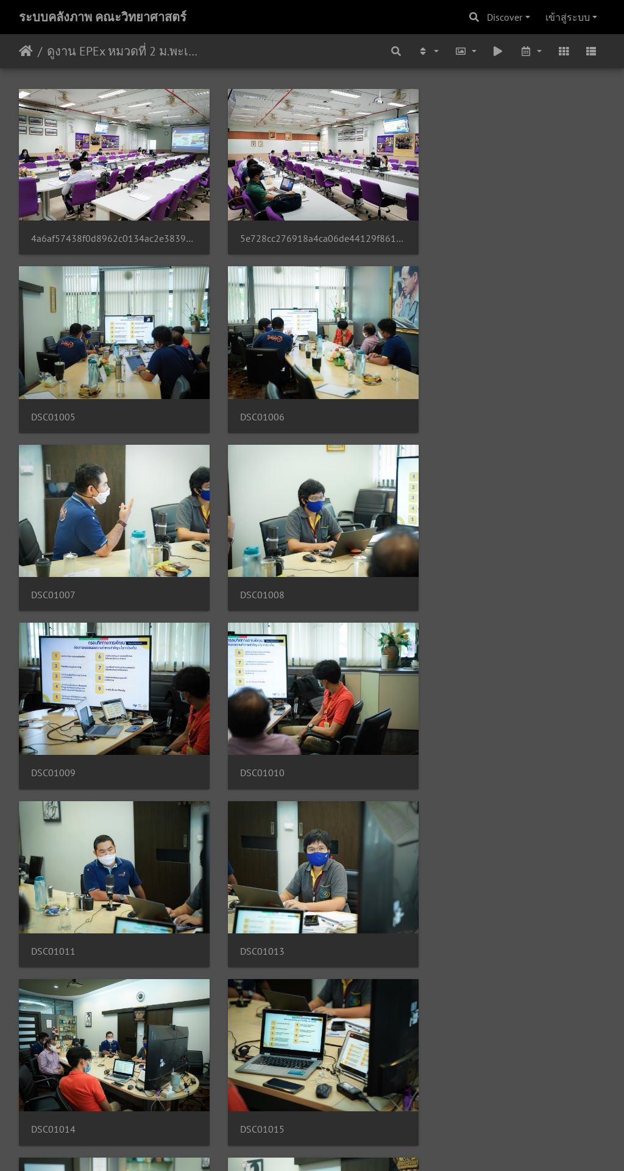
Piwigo (335, 1145)
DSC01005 (456, 234)
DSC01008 (456, 406)
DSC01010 (255, 580)
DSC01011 (456, 580)
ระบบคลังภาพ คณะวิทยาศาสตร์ (102, 17)
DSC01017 (255, 925)
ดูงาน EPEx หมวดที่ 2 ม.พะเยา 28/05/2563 (122, 51)
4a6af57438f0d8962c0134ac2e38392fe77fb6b (110, 233)
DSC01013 (53, 753)
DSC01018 (456, 925)
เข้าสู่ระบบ (567, 17)
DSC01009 (53, 580)
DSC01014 (255, 753)
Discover (504, 17)
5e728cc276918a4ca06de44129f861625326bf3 (312, 233)
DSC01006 (53, 406)
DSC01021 (456, 1098)
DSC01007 (255, 406)
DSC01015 (456, 753)
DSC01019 (53, 1098)
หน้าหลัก (26, 51)
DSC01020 (255, 1098)
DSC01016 (53, 925)
